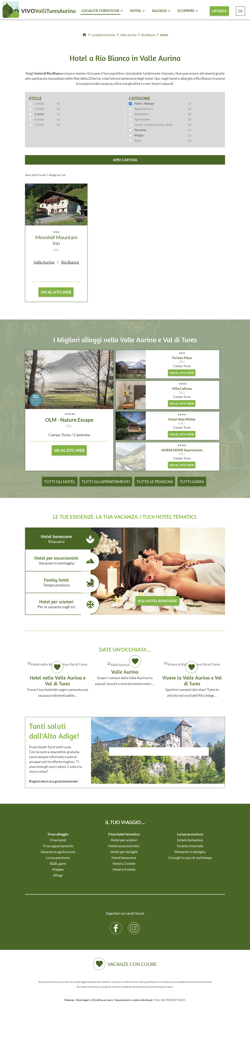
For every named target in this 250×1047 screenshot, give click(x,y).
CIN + (56, 249)
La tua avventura (190, 834)
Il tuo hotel (58, 840)
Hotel (135, 10)
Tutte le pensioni (155, 481)
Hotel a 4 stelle (124, 869)
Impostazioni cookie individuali (134, 1000)
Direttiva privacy (102, 1000)
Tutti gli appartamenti (106, 481)
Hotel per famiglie (124, 852)
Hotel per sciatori (61, 605)
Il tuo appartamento (58, 846)
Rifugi (57, 875)
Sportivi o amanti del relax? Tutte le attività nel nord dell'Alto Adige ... (192, 679)
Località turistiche (100, 10)
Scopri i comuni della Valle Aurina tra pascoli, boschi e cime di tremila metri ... (124, 673)
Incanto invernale (190, 846)
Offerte (219, 11)
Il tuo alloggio (58, 834)
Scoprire (186, 10)
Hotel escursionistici (124, 846)
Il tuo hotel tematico (124, 834)
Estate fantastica (190, 840)
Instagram (134, 925)
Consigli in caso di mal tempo (190, 857)
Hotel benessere (61, 539)
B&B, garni (58, 863)
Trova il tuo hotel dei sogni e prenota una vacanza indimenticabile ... (57, 679)
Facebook (116, 925)
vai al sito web (56, 292)
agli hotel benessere (157, 601)
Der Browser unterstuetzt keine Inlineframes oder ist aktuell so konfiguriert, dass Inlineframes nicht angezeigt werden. (159, 762)
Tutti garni (192, 481)
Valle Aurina (44, 262)
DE (240, 11)
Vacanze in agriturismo (58, 852)
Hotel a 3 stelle (124, 863)
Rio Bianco (70, 262)
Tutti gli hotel (59, 481)
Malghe (58, 869)
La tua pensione (58, 857)
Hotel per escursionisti (61, 561)
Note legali (82, 1000)
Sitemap (69, 1000)
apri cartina (125, 160)
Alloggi (159, 10)
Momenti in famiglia (190, 852)
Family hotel (61, 583)
